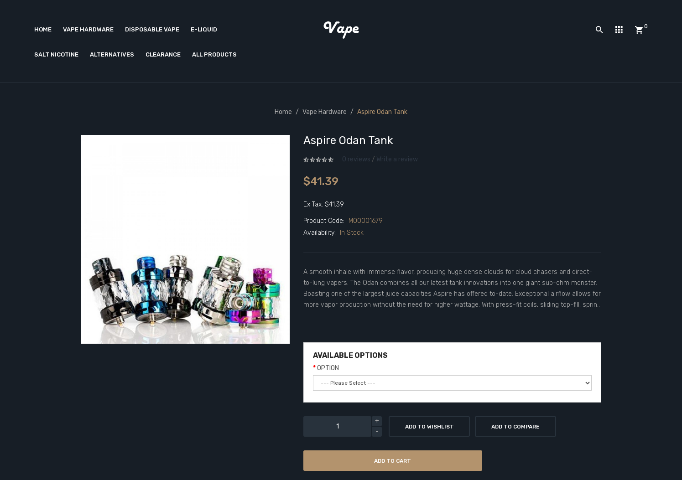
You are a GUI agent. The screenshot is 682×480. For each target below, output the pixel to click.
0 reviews (356, 159)
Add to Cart (392, 461)
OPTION (328, 368)
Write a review (397, 159)
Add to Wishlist (429, 426)
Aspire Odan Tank (382, 112)
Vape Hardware (324, 112)
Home (283, 112)
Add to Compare (515, 426)
